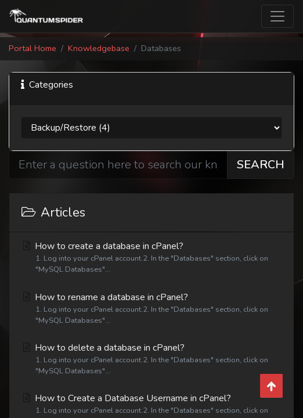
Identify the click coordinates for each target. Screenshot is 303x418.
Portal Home (32, 48)
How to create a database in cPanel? (151, 257)
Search (260, 164)
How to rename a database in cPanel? (151, 308)
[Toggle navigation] (277, 16)
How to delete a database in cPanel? (151, 359)
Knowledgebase (98, 48)
